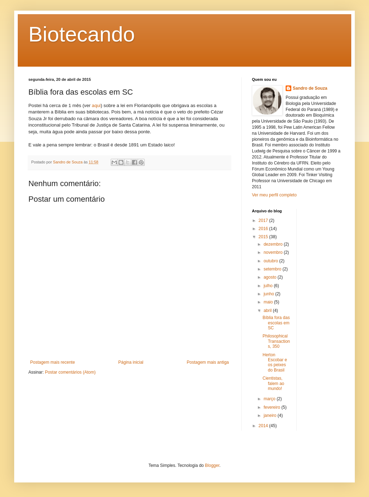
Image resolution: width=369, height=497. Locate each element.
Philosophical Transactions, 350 (276, 341)
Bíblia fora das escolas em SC (276, 322)
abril (268, 310)
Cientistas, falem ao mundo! (273, 383)
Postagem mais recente (52, 362)
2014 (264, 425)
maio (269, 302)
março (270, 398)
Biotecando (81, 34)
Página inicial (130, 362)
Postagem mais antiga (208, 362)
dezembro (274, 244)
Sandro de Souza (310, 88)
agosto (270, 277)
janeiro (270, 415)
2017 (264, 220)
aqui (96, 105)
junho (269, 293)
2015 (264, 236)
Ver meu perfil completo (274, 194)
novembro (274, 252)
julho (269, 285)
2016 (264, 228)
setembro (273, 269)
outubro (271, 260)
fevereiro (272, 407)
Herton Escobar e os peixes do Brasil (275, 362)
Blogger (212, 465)
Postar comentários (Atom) (70, 372)
